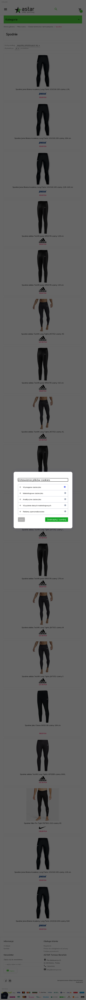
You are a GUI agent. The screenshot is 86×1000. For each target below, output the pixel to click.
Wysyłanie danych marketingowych (37, 505)
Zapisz (21, 519)
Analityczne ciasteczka (32, 499)
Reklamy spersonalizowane (33, 511)
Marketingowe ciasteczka (33, 493)
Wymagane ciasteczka (32, 487)
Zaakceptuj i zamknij (56, 519)
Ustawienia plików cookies (34, 479)
